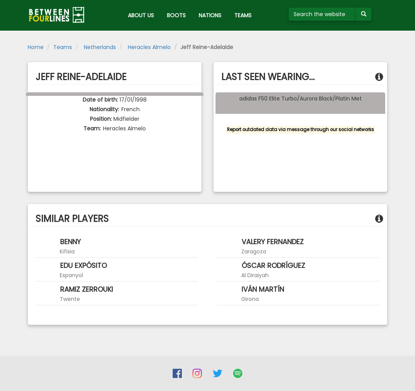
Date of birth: (100, 100)
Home (36, 47)
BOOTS (176, 15)
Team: (92, 128)
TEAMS (243, 15)
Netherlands (99, 47)
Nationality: (104, 109)
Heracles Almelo (148, 47)
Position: (101, 119)
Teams (62, 47)
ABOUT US (141, 15)
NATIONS (210, 15)
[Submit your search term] (363, 14)
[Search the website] (322, 14)
